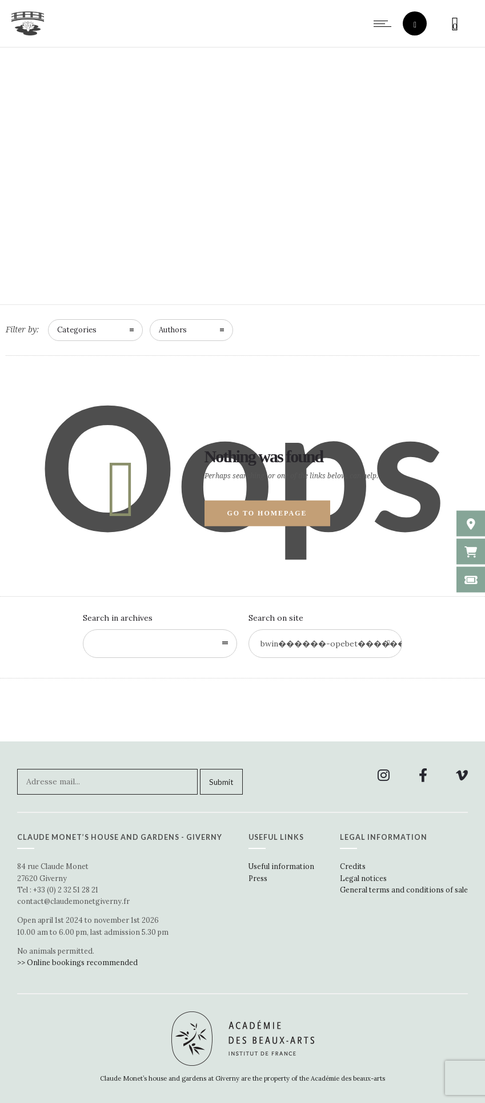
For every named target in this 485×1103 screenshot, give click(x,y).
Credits (353, 866)
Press (257, 878)
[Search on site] (325, 643)
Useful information (281, 866)
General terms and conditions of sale (404, 889)
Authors (173, 330)
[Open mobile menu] (385, 23)
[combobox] (160, 643)
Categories (77, 330)
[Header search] (415, 25)
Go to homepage (267, 513)
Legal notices (363, 878)
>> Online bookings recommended (77, 962)
